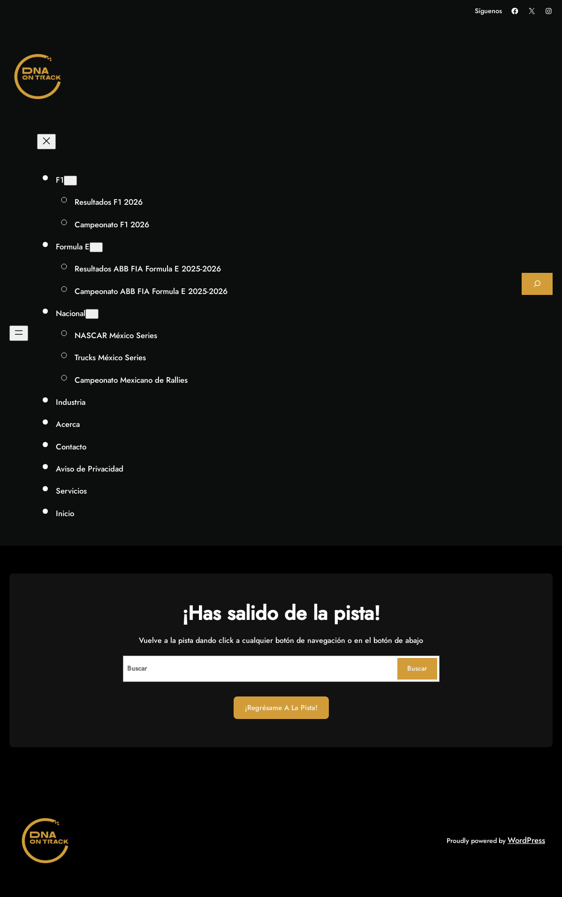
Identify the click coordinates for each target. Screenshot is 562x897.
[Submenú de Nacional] (92, 314)
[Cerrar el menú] (46, 141)
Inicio (65, 513)
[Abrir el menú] (18, 333)
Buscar (417, 668)
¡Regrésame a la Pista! (281, 708)
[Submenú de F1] (70, 181)
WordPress (526, 840)
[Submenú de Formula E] (96, 247)
